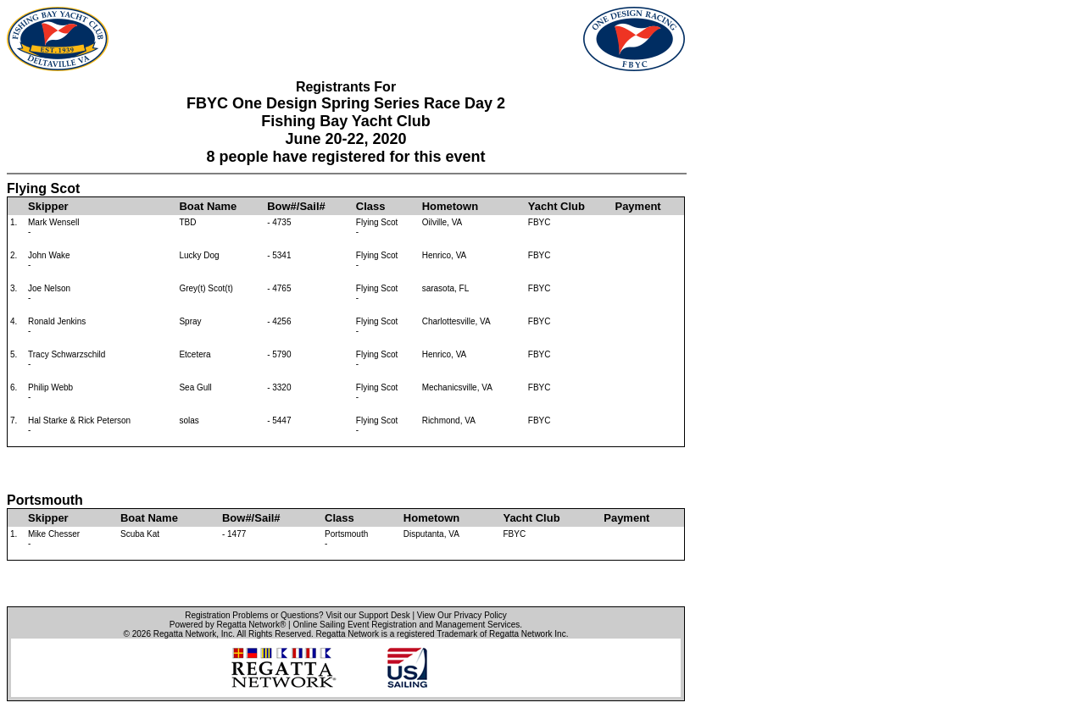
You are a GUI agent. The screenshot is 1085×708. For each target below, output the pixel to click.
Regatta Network (184, 634)
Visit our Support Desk (367, 615)
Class (371, 206)
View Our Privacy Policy (462, 615)
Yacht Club (556, 206)
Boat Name (207, 206)
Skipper (48, 206)
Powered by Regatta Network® (228, 624)
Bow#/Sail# (296, 206)
